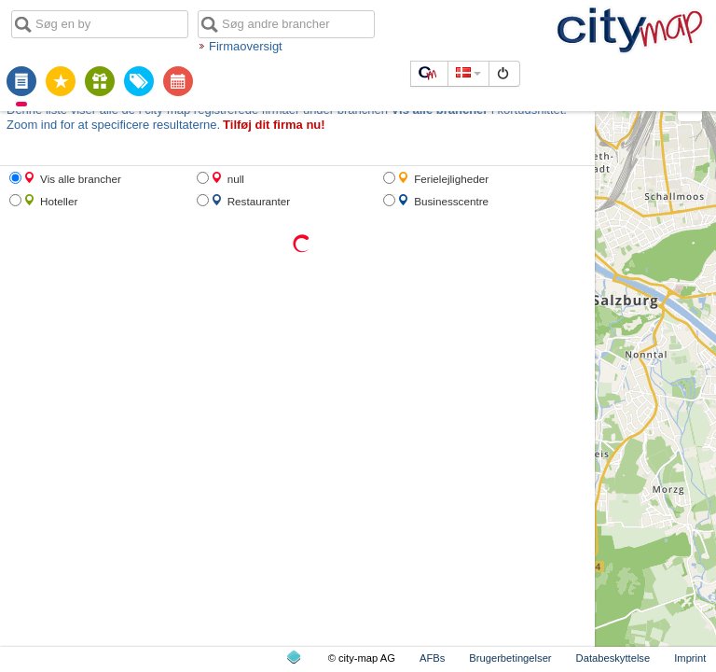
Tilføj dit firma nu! (274, 125)
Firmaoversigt (245, 46)
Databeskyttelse (613, 658)
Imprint (690, 658)
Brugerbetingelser (510, 658)
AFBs (432, 658)
